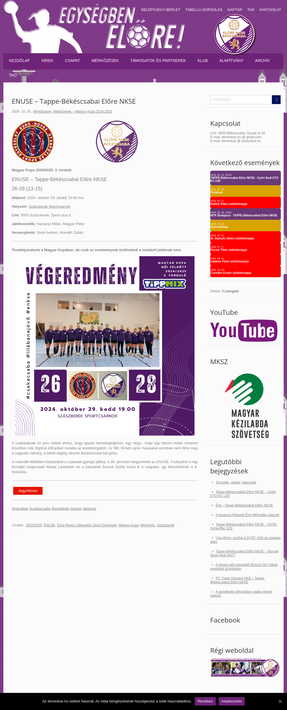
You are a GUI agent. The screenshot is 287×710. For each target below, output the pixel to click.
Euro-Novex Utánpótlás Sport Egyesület (87, 525)
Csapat (72, 60)
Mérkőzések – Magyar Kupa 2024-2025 (82, 112)
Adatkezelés (231, 701)
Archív (262, 60)
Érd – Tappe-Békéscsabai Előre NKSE (244, 505)
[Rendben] (280, 701)
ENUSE (49, 525)
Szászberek (166, 525)
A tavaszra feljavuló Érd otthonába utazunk (247, 515)
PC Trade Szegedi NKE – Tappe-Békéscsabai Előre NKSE (237, 580)
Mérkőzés (147, 525)
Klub (203, 60)
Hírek (47, 60)
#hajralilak (20, 509)
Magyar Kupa (128, 525)
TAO (250, 10)
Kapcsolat (270, 10)
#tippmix (89, 509)
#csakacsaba (39, 509)
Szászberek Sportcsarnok (49, 206)
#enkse (76, 509)
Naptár (234, 10)
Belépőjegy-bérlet (160, 10)
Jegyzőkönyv (28, 491)
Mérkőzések (105, 60)
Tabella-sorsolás (203, 10)
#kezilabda (60, 509)
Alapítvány (231, 60)
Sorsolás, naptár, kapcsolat (236, 482)
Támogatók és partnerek (158, 60)
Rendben (205, 701)
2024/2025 (34, 525)
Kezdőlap (19, 60)
